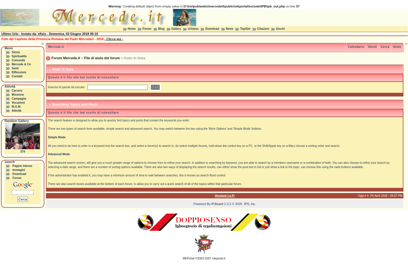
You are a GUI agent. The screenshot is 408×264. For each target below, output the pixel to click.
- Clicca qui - (113, 39)
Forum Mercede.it (65, 58)
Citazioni (263, 28)
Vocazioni (18, 102)
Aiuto (397, 46)
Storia (16, 52)
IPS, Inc (249, 204)
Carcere (17, 90)
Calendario (356, 46)
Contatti (17, 76)
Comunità (18, 60)
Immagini (19, 170)
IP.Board (217, 204)
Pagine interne (22, 166)
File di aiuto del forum (102, 58)
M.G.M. (16, 106)
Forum (147, 28)
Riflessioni (19, 72)
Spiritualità (19, 56)
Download (212, 28)
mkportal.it (218, 258)
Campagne (19, 98)
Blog (161, 28)
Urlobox (193, 28)
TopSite (245, 28)
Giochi (280, 28)
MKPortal (189, 258)
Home (132, 28)
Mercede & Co (21, 64)
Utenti (372, 46)
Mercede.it (56, 46)
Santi (15, 68)
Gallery (176, 28)
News (229, 28)
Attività (16, 110)
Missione (18, 94)
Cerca (385, 46)
